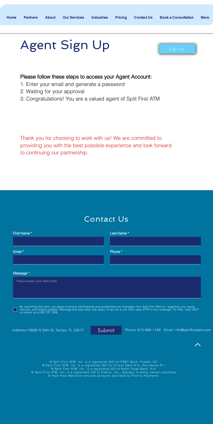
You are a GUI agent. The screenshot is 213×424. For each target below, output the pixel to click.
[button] (177, 49)
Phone (115, 251)
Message (20, 273)
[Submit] (106, 330)
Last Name (118, 233)
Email (17, 251)
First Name (21, 233)
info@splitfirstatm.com (193, 330)
